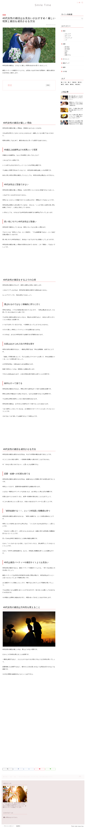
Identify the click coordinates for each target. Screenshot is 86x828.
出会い (66, 51)
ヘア (66, 40)
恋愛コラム (68, 55)
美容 (64, 31)
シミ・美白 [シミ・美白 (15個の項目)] (64, 82)
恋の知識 (67, 49)
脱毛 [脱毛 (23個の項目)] (63, 84)
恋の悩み (67, 47)
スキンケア (68, 34)
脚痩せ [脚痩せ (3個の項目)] (72, 84)
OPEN (48, 85)
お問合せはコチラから (11, 817)
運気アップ (66, 63)
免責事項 (18, 826)
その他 (65, 71)
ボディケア (68, 36)
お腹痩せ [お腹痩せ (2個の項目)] (78, 84)
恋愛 (64, 44)
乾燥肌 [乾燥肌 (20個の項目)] (75, 82)
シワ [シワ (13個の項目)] (70, 82)
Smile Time (43, 5)
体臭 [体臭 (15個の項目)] (67, 84)
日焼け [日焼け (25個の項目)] (80, 82)
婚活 (4, 14)
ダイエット (66, 59)
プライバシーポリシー (9, 826)
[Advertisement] (29, 105)
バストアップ (68, 38)
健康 (64, 67)
